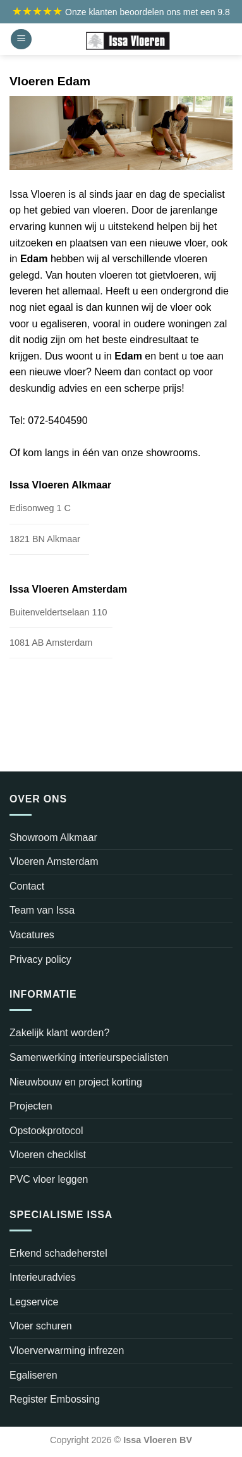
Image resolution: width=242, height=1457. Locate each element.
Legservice (33, 1302)
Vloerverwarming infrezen (66, 1350)
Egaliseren (33, 1375)
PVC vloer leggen (48, 1179)
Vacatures (31, 934)
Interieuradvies (42, 1277)
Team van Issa (42, 910)
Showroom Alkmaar (53, 837)
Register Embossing (54, 1399)
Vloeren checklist (47, 1154)
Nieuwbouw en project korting (75, 1082)
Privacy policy (40, 959)
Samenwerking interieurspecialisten (89, 1057)
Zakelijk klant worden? (59, 1032)
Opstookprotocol (46, 1130)
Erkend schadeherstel (58, 1253)
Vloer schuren (40, 1326)
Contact (26, 886)
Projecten (30, 1106)
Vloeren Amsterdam (54, 861)
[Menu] (21, 39)
